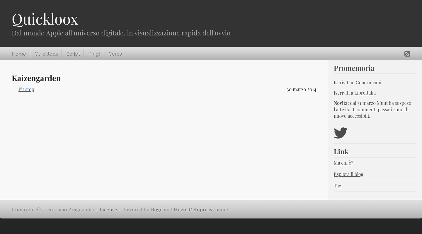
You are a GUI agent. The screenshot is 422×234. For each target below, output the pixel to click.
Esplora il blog (348, 174)
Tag (337, 185)
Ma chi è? (343, 163)
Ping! (94, 54)
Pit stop (26, 89)
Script (73, 54)
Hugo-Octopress (193, 209)
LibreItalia (365, 93)
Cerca (115, 54)
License (108, 209)
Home (19, 54)
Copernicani (369, 82)
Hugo (156, 209)
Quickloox (45, 18)
